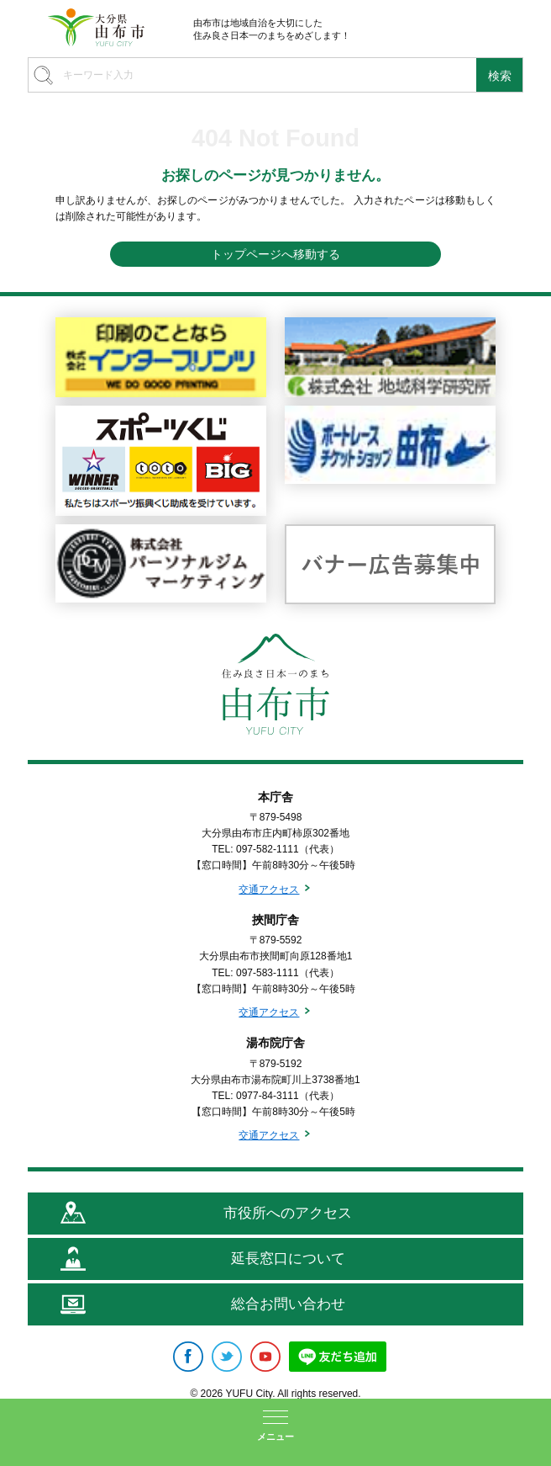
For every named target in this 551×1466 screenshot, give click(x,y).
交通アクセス (269, 889)
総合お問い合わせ (288, 1304)
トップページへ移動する (275, 254)
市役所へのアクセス (287, 1213)
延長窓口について (288, 1259)
